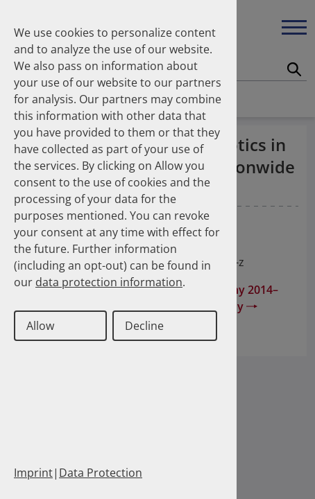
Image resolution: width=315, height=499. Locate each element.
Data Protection (100, 472)
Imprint (33, 472)
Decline (144, 325)
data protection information (108, 282)
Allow (40, 325)
